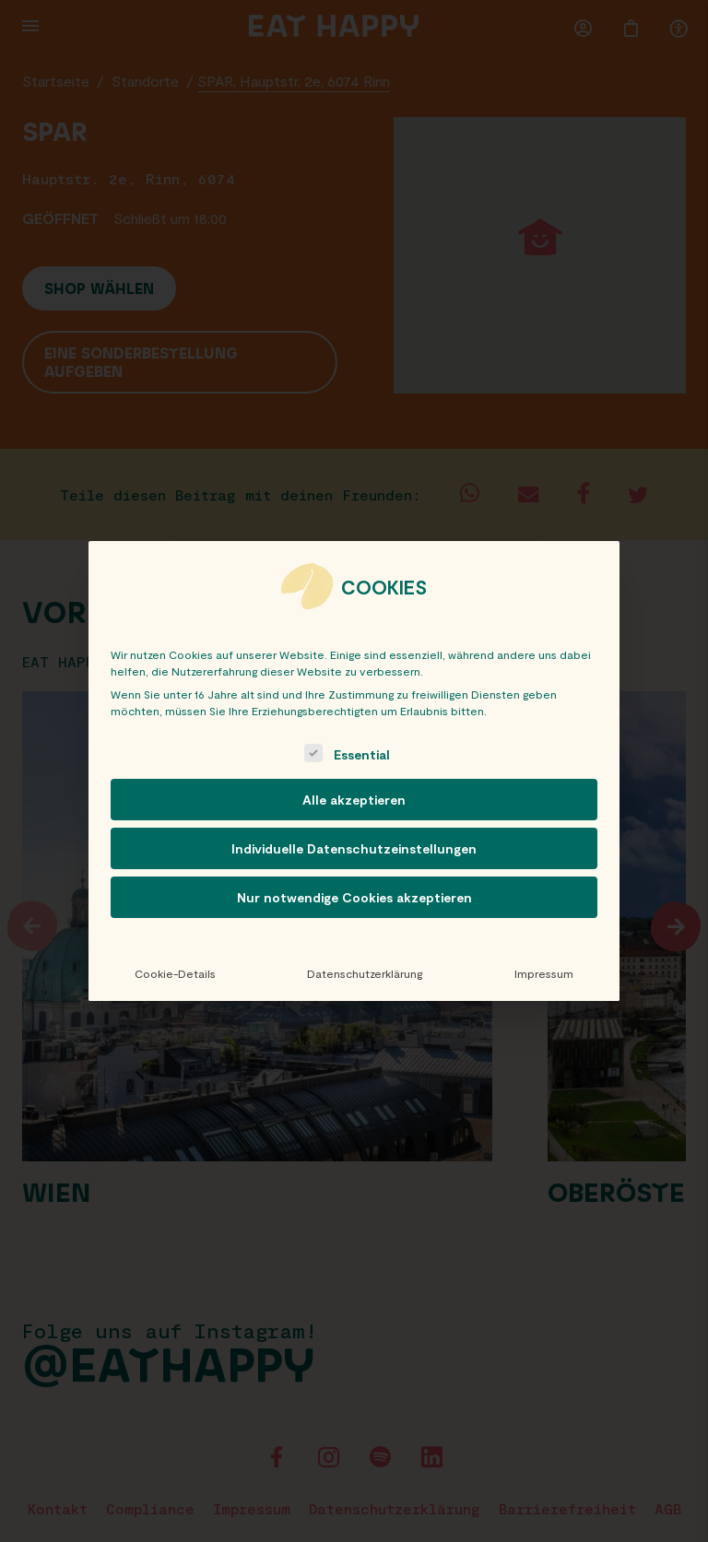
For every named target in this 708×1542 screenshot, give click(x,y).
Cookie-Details (175, 973)
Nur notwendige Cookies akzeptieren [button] (354, 897)
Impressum (543, 973)
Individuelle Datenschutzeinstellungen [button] (354, 848)
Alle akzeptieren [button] (354, 799)
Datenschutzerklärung (364, 973)
